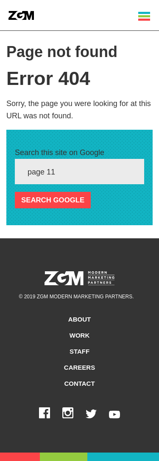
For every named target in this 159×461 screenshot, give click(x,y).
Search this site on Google (59, 152)
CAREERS (79, 367)
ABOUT (79, 319)
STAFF (79, 351)
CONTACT (79, 383)
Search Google (52, 200)
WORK (80, 335)
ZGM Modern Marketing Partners (79, 278)
